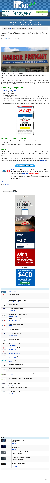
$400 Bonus (11, 331)
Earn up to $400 (12, 310)
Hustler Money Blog (25, 4)
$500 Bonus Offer (13, 349)
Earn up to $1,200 (13, 335)
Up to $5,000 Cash (13, 296)
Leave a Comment (45, 42)
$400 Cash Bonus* (16, 320)
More (2, 181)
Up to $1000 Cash (13, 345)
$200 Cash (11, 385)
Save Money (7, 184)
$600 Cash (11, 393)
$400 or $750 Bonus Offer (14, 353)
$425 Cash (11, 361)
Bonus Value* (7, 469)
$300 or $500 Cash (13, 316)
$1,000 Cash (11, 374)
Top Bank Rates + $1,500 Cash (16, 301)
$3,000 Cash (11, 306)
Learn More (14, 443)
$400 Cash (11, 341)
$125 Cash (11, 366)
